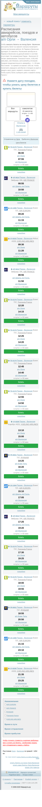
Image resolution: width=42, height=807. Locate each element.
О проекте (7, 779)
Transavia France (25, 150)
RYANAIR (25, 458)
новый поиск (13, 21)
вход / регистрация (33, 1)
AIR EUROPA (24, 211)
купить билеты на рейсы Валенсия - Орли (28, 757)
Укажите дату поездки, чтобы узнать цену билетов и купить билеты (21, 84)
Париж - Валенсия (20, 147)
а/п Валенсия (21, 162)
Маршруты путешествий (28, 772)
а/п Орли (21, 156)
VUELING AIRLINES (25, 241)
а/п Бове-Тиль (21, 464)
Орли (14, 751)
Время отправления (14, 729)
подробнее (21, 172)
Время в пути (11, 724)
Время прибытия (12, 733)
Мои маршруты (21, 14)
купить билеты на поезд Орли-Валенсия (24, 763)
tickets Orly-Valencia (32, 767)
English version (31, 779)
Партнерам (18, 779)
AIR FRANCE (28, 180)
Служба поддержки (12, 783)
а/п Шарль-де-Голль (21, 186)
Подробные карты (14, 775)
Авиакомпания (11, 701)
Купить (21, 168)
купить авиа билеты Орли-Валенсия (26, 765)
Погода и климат (28, 775)
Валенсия (20, 751)
